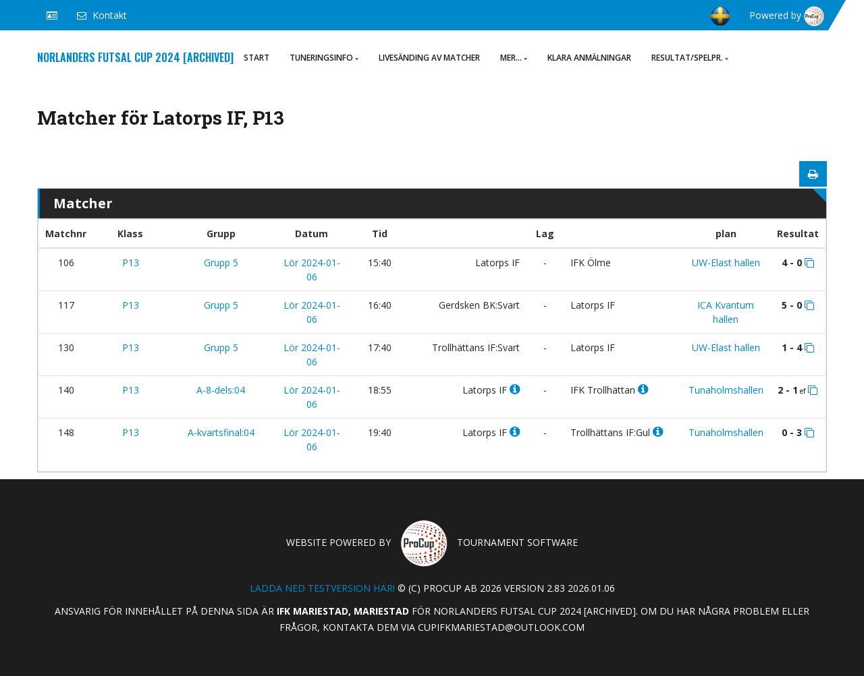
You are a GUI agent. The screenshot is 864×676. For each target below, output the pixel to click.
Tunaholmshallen (725, 389)
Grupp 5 (221, 262)
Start (256, 57)
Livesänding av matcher (429, 57)
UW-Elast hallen (726, 262)
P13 (130, 262)
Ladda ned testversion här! (322, 588)
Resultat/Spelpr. (689, 57)
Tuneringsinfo (324, 57)
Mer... (513, 57)
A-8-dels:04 (220, 389)
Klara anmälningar (589, 57)
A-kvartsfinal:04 (221, 432)
